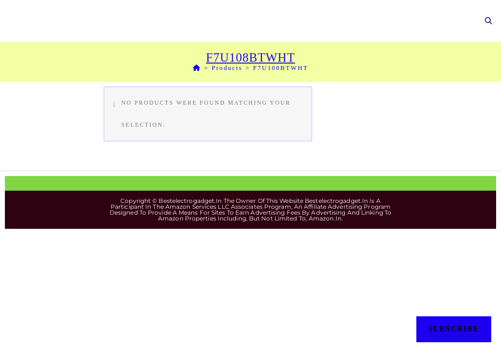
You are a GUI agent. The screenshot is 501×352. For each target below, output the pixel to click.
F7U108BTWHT (280, 67)
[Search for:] (485, 20)
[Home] (197, 67)
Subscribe (453, 329)
